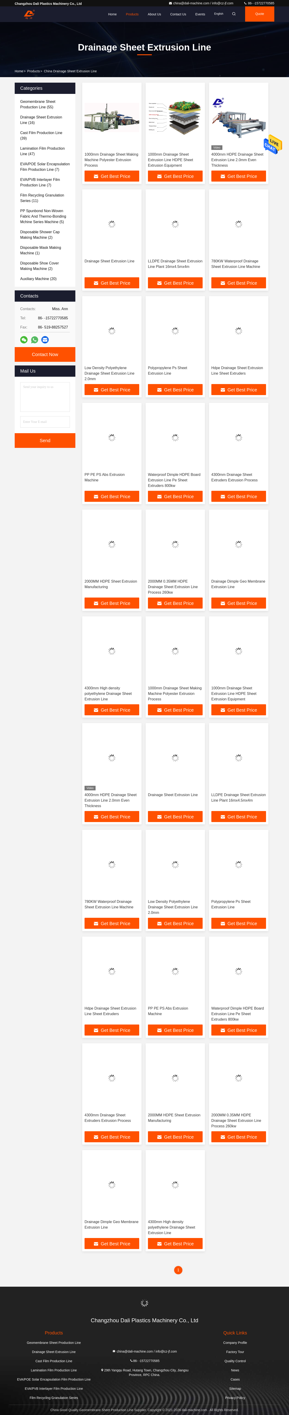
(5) (43, 216)
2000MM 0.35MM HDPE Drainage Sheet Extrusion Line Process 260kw (173, 586)
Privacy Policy (235, 1398)
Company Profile (235, 1343)
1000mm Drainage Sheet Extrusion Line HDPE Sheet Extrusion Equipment (170, 159)
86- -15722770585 (259, 3)
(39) (41, 135)
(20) (38, 279)
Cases (235, 1379)
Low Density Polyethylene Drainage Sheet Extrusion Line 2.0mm (109, 373)
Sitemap (235, 1388)
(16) (41, 120)
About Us (151, 14)
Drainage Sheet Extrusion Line (109, 261)
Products (129, 14)
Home (109, 14)
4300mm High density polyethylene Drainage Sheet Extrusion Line (108, 693)
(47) (42, 151)
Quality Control (235, 1361)
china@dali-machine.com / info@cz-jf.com (201, 3)
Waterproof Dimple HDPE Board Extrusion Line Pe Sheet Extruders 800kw (174, 480)
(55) (37, 104)
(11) (42, 198)
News (235, 1370)
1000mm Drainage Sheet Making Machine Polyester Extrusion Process (111, 159)
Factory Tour (235, 1352)
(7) (45, 166)
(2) (40, 234)
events (197, 14)
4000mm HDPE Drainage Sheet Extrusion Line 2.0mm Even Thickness (237, 159)
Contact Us (175, 14)
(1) (40, 250)
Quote (259, 14)
